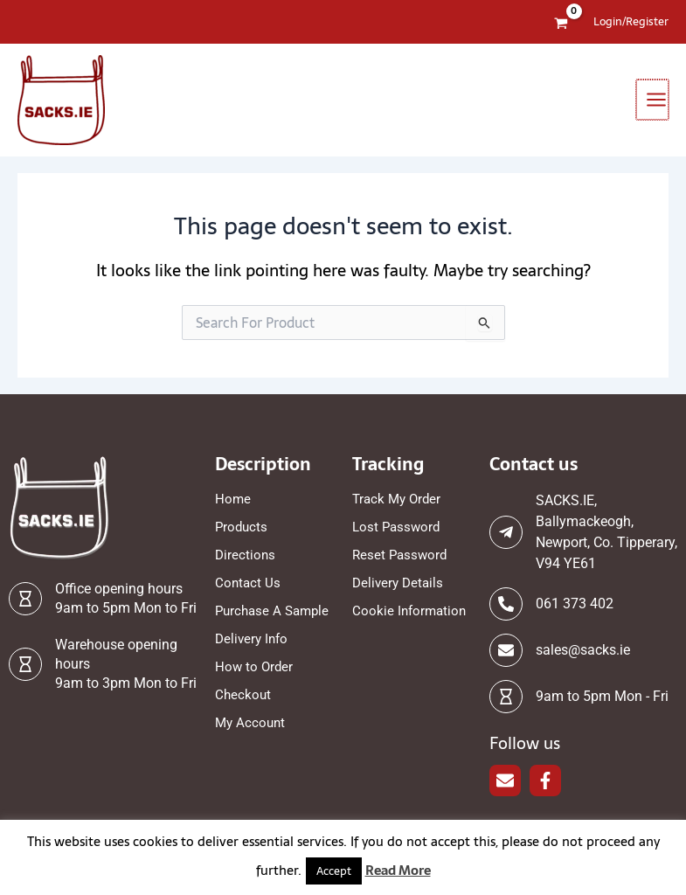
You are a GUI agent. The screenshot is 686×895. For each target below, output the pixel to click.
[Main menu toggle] (653, 99)
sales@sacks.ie (583, 650)
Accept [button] (333, 871)
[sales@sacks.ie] (506, 650)
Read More (398, 870)
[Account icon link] (631, 21)
